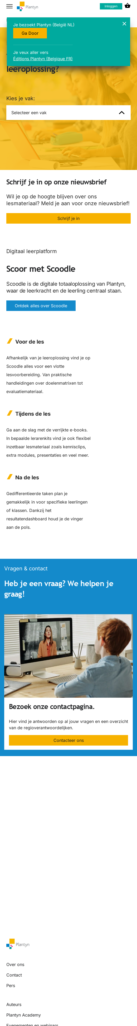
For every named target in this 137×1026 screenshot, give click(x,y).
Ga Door (30, 33)
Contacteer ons (68, 740)
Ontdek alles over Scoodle (41, 305)
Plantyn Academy (23, 1015)
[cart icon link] (127, 6)
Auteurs (13, 1004)
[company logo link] (27, 6)
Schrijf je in (68, 218)
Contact (14, 975)
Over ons (15, 964)
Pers (10, 985)
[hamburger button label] (9, 6)
